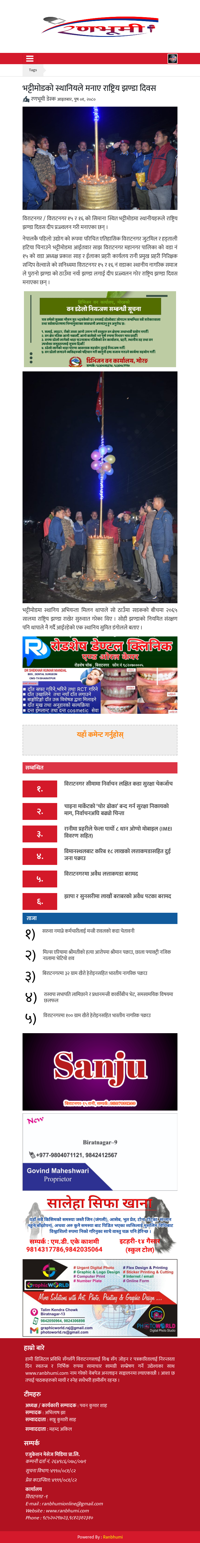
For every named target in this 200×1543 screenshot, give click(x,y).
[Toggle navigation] (30, 58)
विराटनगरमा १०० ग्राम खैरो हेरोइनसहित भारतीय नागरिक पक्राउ (97, 1016)
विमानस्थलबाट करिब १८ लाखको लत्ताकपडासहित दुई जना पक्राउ (117, 855)
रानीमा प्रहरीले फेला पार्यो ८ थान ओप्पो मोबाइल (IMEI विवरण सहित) (118, 832)
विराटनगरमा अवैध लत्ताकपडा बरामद (101, 874)
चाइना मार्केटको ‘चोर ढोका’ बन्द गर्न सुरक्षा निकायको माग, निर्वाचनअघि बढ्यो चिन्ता (116, 810)
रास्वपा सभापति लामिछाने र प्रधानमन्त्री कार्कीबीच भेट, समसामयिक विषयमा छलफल (108, 997)
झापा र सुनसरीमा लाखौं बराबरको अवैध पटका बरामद (117, 896)
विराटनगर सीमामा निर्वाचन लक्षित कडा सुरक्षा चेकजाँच (118, 784)
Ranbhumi (113, 1537)
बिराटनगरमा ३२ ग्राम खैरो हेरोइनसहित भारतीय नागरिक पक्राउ (95, 973)
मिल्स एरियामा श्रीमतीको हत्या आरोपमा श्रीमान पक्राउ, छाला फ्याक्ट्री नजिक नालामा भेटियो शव (107, 955)
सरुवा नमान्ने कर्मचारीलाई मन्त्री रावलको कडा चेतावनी (88, 931)
